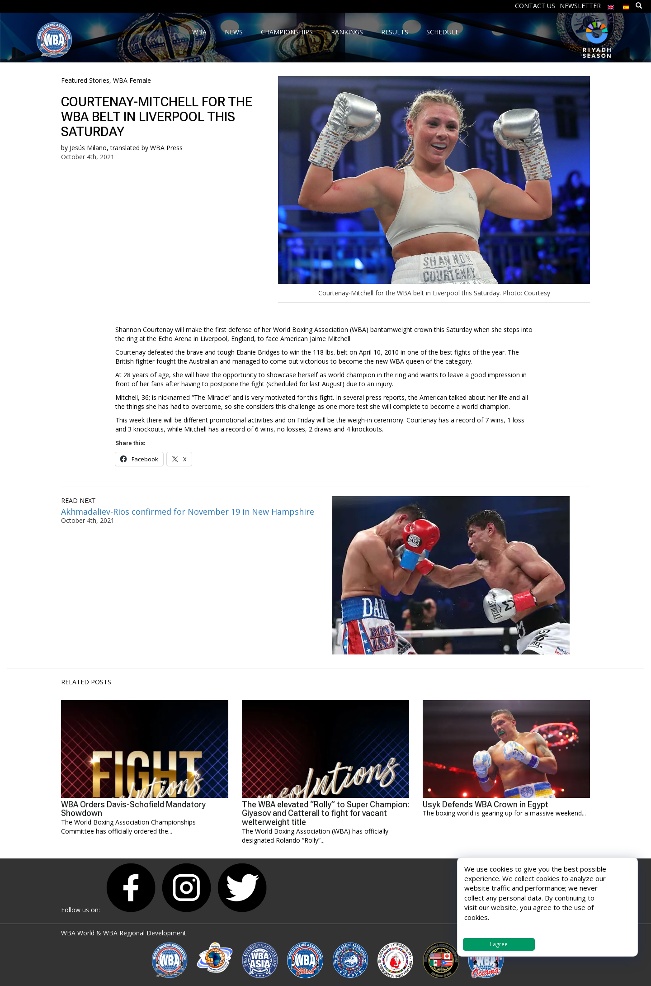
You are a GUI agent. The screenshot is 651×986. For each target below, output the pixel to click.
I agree (499, 944)
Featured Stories (85, 80)
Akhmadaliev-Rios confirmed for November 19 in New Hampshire (187, 511)
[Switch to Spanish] (626, 5)
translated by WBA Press (146, 147)
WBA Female (132, 80)
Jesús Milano (88, 147)
